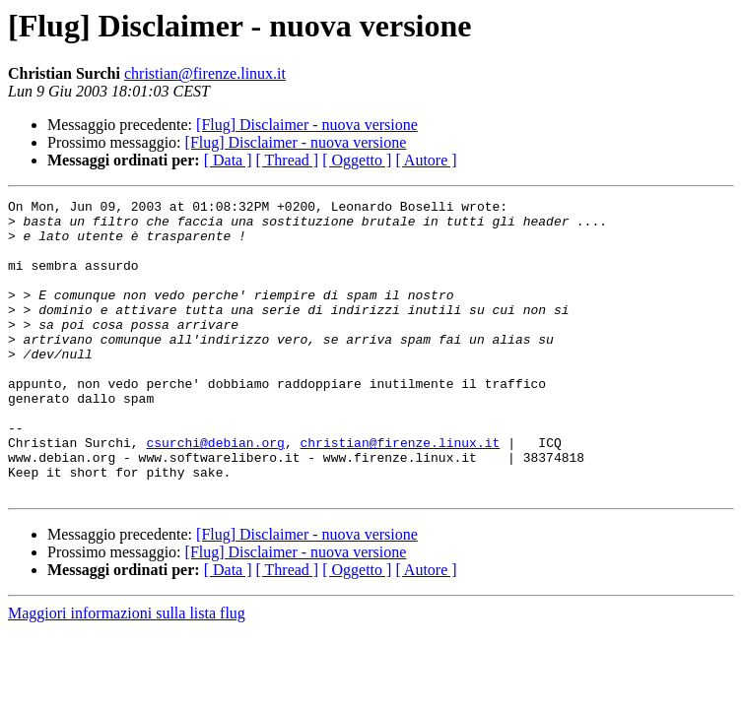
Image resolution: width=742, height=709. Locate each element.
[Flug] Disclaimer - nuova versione (307, 124)
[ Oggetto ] (356, 160)
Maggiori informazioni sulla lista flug (126, 672)
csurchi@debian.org (215, 492)
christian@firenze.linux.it (205, 73)
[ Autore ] (425, 160)
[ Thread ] (287, 160)
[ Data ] (228, 160)
